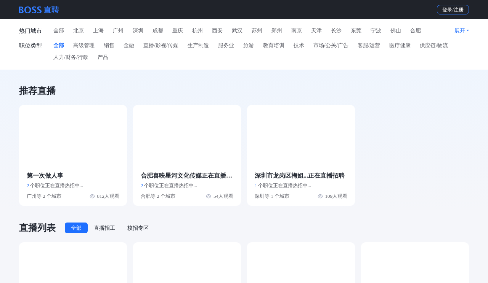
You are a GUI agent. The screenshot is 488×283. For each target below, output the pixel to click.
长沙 (336, 30)
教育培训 (273, 45)
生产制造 (198, 45)
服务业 (226, 45)
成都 (157, 30)
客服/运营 (369, 45)
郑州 (276, 30)
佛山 (395, 30)
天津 (316, 30)
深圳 (138, 30)
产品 (103, 57)
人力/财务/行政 (70, 57)
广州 (118, 30)
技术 (299, 45)
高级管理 (84, 45)
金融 (129, 45)
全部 (58, 30)
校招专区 (138, 228)
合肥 (415, 30)
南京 (296, 30)
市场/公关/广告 (330, 45)
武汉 (237, 30)
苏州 (257, 30)
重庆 (177, 30)
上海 (98, 30)
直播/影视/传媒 (160, 45)
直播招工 (104, 228)
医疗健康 (400, 45)
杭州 (197, 30)
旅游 (248, 45)
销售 (109, 45)
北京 (78, 30)
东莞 (356, 30)
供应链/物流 (434, 45)
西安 (217, 30)
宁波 (376, 30)
